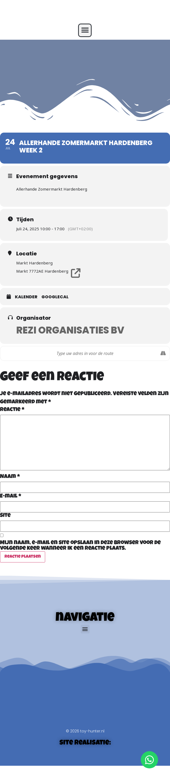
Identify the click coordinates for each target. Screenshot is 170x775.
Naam (10, 477)
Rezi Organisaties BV (70, 330)
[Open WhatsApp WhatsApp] (149, 759)
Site (5, 516)
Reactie (12, 410)
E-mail (10, 496)
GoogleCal (55, 297)
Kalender (26, 297)
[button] (85, 30)
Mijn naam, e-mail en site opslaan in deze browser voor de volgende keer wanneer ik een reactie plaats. (80, 545)
